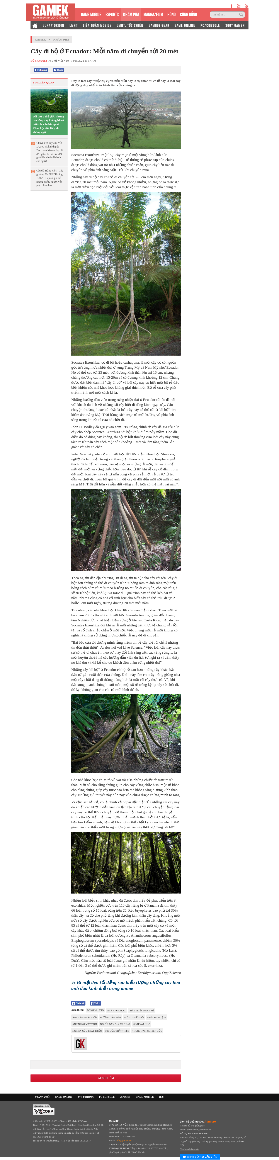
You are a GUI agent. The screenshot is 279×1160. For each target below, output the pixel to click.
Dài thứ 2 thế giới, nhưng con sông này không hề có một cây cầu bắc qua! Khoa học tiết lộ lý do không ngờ (48, 124)
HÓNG (171, 14)
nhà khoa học (116, 1010)
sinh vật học (141, 1024)
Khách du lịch (156, 1017)
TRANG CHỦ (42, 1097)
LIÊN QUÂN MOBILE (97, 25)
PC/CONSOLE (210, 25)
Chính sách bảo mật (189, 1149)
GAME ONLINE (185, 25)
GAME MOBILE (91, 14)
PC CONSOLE (107, 1097)
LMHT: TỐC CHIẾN (130, 25)
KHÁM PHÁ (131, 14)
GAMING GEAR (159, 25)
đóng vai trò (95, 1010)
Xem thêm (106, 1078)
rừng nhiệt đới (134, 1017)
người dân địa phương (115, 1024)
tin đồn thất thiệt (117, 1030)
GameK (40, 39)
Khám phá (61, 39)
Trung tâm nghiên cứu (147, 1030)
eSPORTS (112, 14)
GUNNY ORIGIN (53, 25)
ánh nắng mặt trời (84, 1024)
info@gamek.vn (123, 1140)
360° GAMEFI (235, 25)
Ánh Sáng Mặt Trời (84, 1017)
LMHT (74, 25)
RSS (161, 1097)
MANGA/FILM (153, 14)
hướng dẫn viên (110, 1017)
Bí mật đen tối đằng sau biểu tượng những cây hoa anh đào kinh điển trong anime (125, 985)
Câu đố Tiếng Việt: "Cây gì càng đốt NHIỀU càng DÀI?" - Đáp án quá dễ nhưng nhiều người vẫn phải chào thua (49, 178)
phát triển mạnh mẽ (141, 1010)
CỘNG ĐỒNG (188, 14)
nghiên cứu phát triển (87, 1030)
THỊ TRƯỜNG (86, 1097)
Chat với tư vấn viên (200, 1157)
